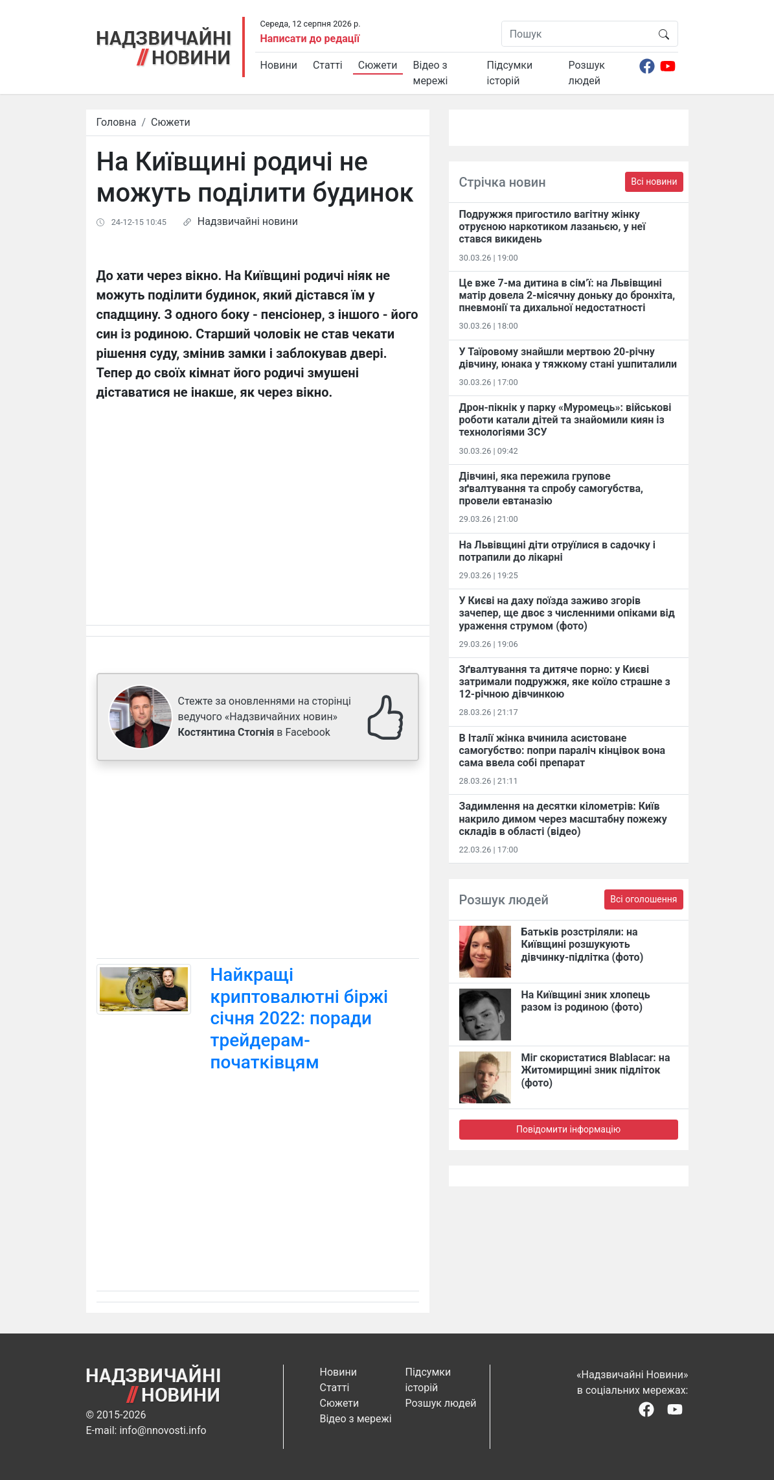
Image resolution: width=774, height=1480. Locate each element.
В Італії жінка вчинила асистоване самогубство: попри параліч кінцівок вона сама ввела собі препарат (562, 750)
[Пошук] (576, 33)
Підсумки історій (510, 73)
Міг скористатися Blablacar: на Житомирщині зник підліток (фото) (595, 1069)
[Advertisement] (258, 862)
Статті (328, 65)
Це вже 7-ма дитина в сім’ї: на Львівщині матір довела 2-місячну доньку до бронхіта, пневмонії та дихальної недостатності (567, 295)
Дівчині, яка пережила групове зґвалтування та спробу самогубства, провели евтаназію (551, 488)
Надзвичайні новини (248, 221)
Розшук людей (587, 73)
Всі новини (654, 181)
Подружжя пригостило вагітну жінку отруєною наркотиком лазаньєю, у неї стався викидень (552, 226)
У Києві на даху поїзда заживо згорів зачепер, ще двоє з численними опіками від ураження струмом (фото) (567, 612)
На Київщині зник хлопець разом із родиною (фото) (585, 1001)
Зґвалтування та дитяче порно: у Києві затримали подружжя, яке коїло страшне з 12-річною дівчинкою (564, 681)
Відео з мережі (430, 73)
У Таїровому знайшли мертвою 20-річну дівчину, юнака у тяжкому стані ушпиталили (568, 358)
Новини (278, 65)
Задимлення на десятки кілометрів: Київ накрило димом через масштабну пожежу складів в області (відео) (563, 818)
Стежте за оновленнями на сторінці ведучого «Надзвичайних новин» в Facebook (264, 716)
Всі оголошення (643, 899)
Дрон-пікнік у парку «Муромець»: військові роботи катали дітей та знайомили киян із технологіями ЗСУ (565, 419)
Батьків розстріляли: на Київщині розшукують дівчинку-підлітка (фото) (582, 944)
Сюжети (378, 65)
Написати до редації (310, 38)
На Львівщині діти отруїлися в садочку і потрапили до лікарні (557, 551)
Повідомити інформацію (568, 1129)
